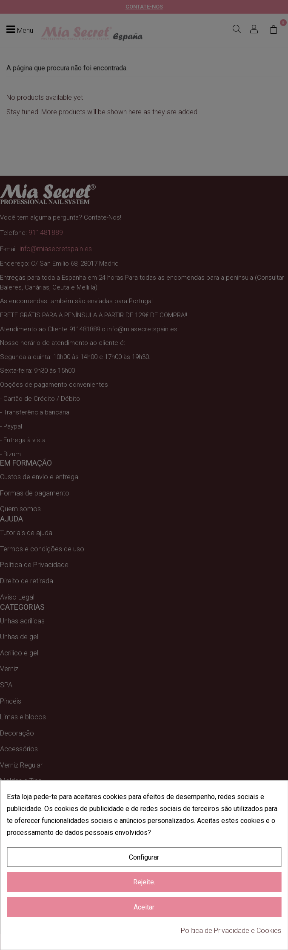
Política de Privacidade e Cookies (231, 931)
